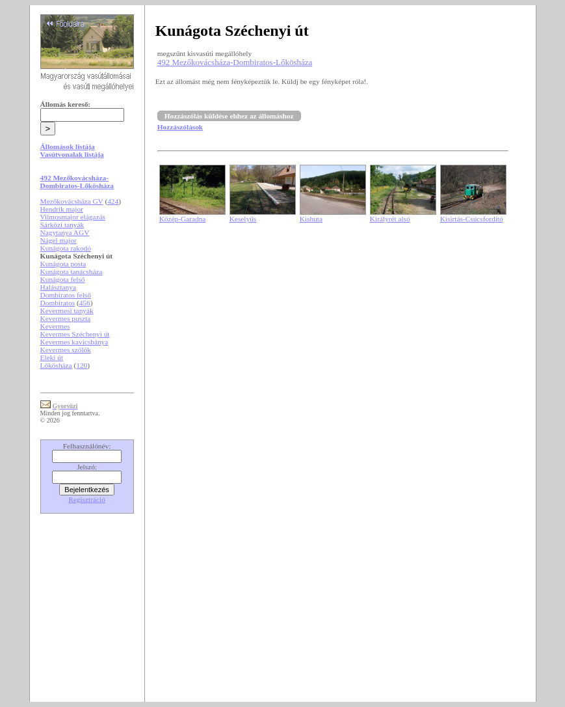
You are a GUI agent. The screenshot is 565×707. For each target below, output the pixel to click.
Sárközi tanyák (62, 225)
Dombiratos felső (65, 295)
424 (112, 201)
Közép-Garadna (182, 219)
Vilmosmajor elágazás (72, 217)
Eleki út (52, 357)
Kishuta (311, 219)
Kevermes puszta (65, 318)
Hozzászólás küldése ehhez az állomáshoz (229, 116)
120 (81, 365)
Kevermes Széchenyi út (75, 334)
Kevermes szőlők (65, 349)
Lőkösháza (56, 365)
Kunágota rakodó (65, 248)
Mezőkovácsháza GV (71, 201)
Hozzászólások (180, 127)
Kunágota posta (63, 264)
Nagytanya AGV (65, 232)
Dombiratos (57, 303)
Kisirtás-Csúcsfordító (471, 219)
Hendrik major (61, 209)
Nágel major (58, 240)
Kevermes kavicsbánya (74, 342)
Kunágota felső (62, 279)
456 (84, 303)
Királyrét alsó (390, 219)
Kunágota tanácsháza (71, 271)
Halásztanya (58, 287)
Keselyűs (243, 219)
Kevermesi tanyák (67, 310)
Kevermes (55, 326)
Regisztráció (86, 499)
